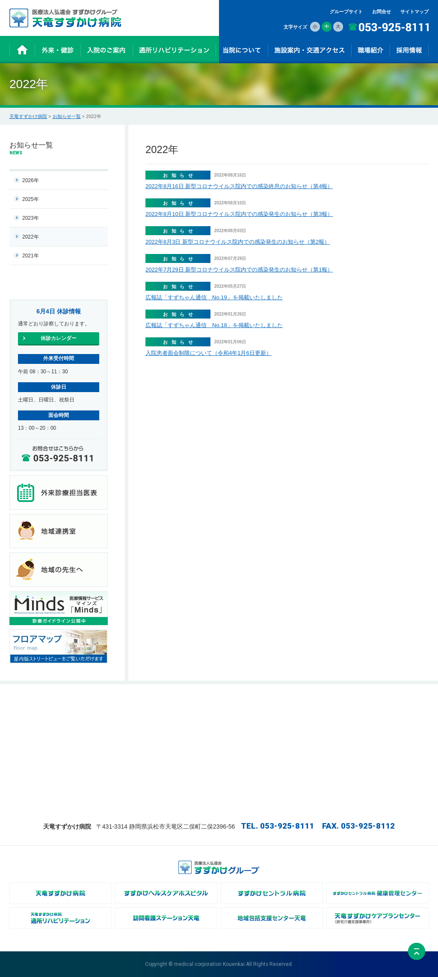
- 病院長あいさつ (243, 714)
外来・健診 (97, 705)
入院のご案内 (169, 705)
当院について (239, 705)
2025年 (30, 199)
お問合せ (381, 11)
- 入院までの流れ (173, 714)
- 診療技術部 (308, 732)
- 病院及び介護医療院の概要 (254, 723)
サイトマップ (414, 11)
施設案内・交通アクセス (390, 714)
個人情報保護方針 (383, 732)
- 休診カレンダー (103, 714)
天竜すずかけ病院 (28, 116)
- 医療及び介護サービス (180, 723)
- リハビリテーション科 (320, 723)
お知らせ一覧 (67, 116)
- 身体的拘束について (247, 785)
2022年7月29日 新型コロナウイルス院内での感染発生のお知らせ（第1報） (239, 269)
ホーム (23, 705)
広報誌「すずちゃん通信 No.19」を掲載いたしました (214, 297)
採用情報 (373, 705)
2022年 (30, 237)
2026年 (30, 180)
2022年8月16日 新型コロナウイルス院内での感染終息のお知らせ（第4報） (239, 186)
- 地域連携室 (238, 732)
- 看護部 (303, 714)
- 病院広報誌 (238, 759)
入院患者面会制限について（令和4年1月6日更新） (208, 353)
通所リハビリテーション (181, 732)
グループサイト (346, 11)
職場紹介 (304, 705)
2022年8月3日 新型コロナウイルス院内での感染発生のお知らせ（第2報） (237, 242)
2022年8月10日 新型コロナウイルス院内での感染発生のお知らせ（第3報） (239, 214)
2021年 (30, 256)
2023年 (30, 218)
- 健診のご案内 (101, 723)
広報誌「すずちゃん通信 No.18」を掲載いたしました (214, 325)
